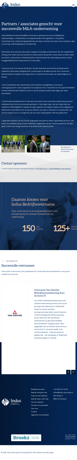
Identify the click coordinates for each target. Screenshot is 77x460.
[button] (68, 372)
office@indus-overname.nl (63, 392)
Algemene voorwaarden (40, 415)
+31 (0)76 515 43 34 (60, 389)
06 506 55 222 (42, 169)
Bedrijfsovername (38, 389)
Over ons (34, 408)
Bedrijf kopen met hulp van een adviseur (39, 400)
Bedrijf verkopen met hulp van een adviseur (39, 394)
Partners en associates (39, 405)
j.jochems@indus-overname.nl (59, 169)
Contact (34, 412)
